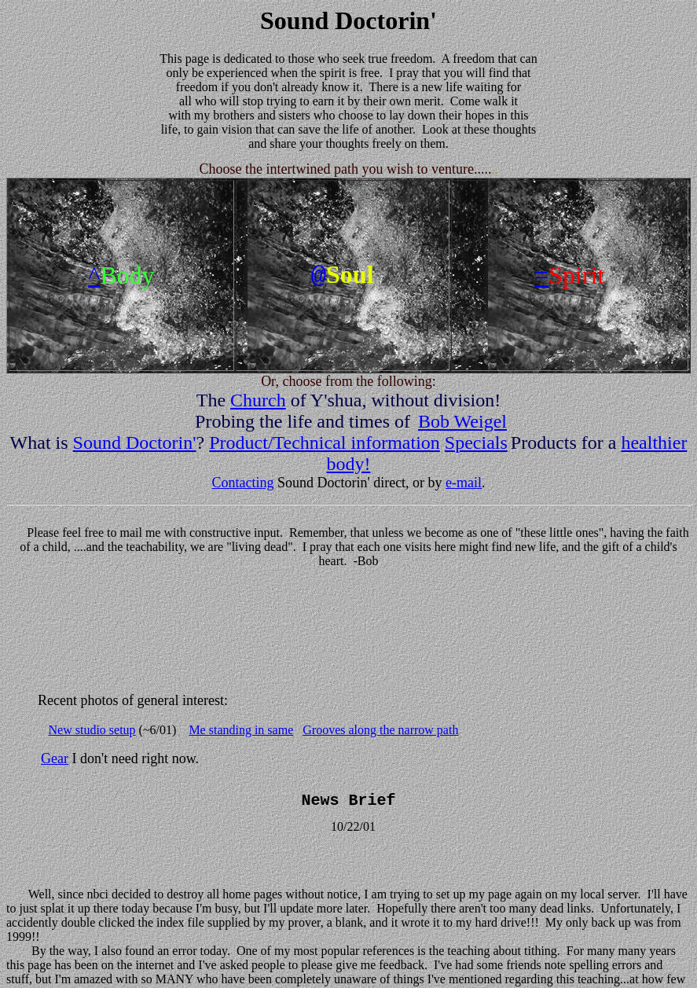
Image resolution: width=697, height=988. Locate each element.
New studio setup (92, 729)
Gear (54, 758)
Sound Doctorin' (134, 442)
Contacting (242, 482)
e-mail (464, 482)
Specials (476, 442)
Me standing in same (241, 729)
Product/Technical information (324, 442)
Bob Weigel (462, 421)
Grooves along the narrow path (380, 729)
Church (258, 400)
